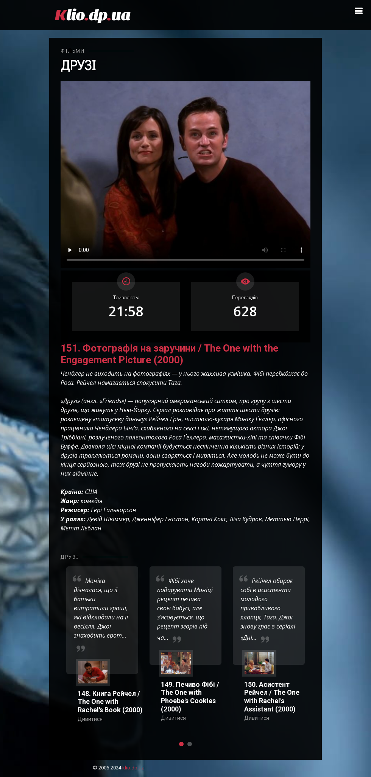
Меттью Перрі (287, 519)
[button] (181, 744)
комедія (91, 501)
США (91, 492)
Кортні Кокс (209, 519)
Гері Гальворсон (113, 510)
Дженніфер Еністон (160, 519)
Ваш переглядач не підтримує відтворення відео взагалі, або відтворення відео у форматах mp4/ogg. (185, 174)
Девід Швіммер (108, 519)
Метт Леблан (81, 528)
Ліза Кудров (245, 519)
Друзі (78, 65)
